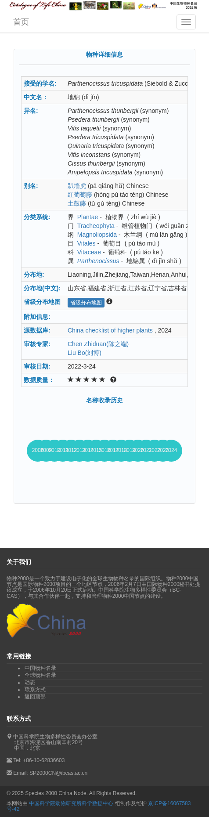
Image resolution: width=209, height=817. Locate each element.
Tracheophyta (96, 225)
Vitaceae (89, 252)
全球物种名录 (40, 675)
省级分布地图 (86, 303)
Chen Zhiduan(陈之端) (98, 343)
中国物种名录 (40, 668)
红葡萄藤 (80, 194)
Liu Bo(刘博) (84, 352)
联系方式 (35, 690)
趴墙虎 (77, 185)
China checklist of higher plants (110, 330)
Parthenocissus (98, 260)
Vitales (86, 243)
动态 (30, 683)
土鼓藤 (77, 203)
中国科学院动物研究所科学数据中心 (71, 803)
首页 (21, 22)
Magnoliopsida (97, 234)
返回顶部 (35, 697)
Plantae (87, 217)
